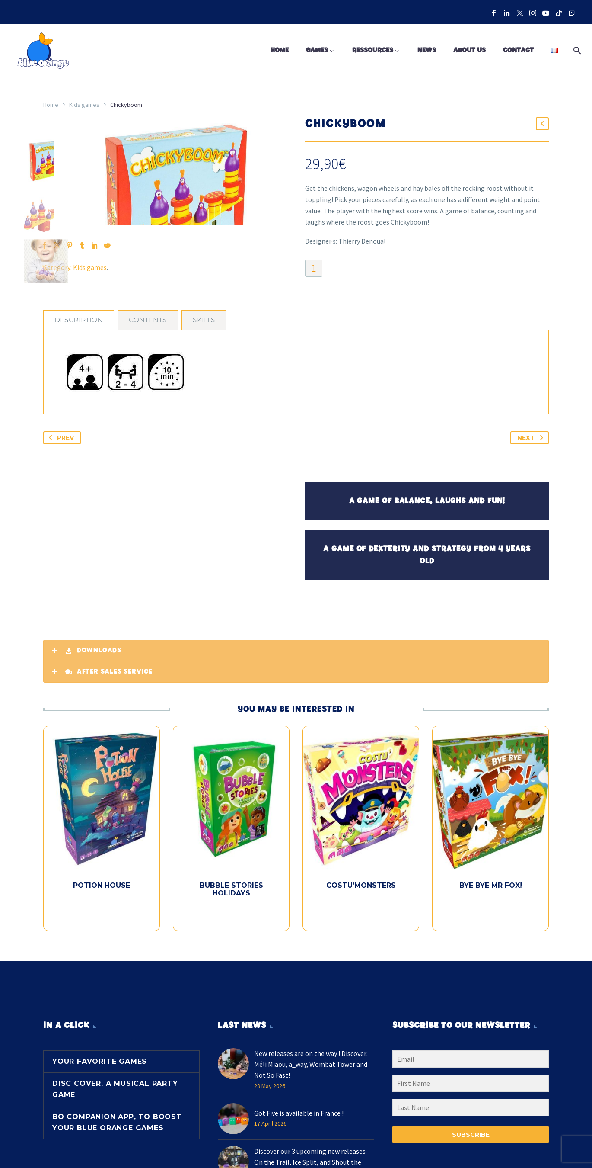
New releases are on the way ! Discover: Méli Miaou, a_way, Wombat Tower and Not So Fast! (311, 1080)
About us (469, 50)
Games (317, 50)
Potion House (101, 917)
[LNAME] (470, 1124)
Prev (59, 469)
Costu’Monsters (361, 917)
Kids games (84, 105)
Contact (518, 50)
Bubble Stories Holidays (231, 921)
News (426, 50)
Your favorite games (99, 1077)
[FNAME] (470, 1100)
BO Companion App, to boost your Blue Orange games (117, 1138)
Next (532, 469)
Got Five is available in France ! (299, 1130)
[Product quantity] (314, 268)
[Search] (576, 50)
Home (280, 50)
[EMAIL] (470, 1076)
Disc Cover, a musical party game (115, 1104)
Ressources (372, 50)
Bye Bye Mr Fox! (490, 917)
